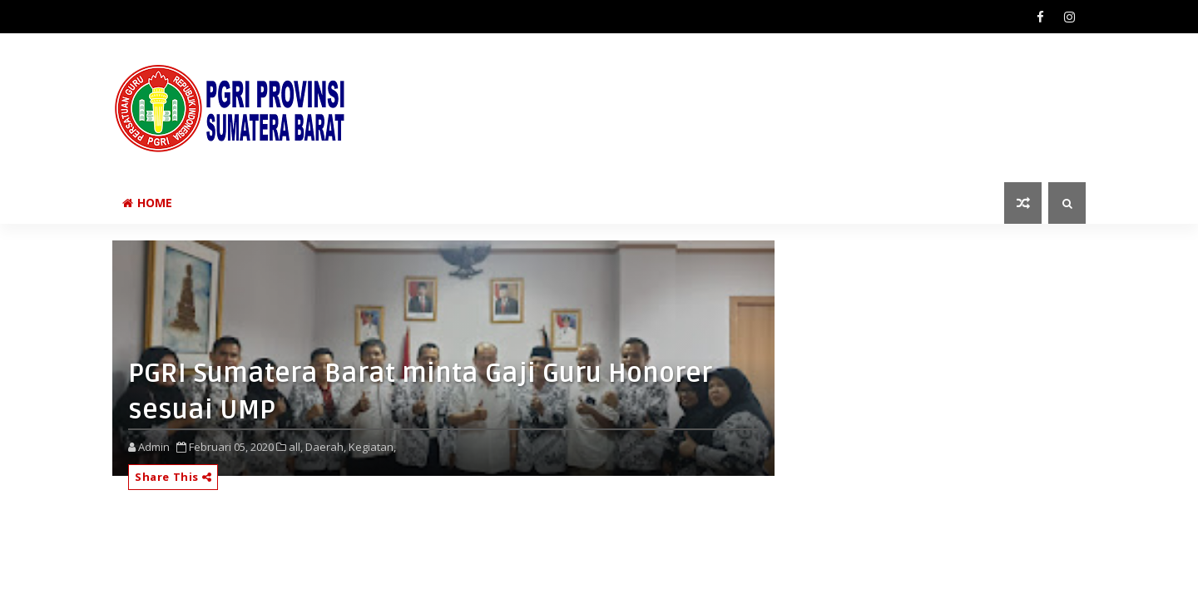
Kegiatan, (372, 446)
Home (147, 202)
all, (296, 446)
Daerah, (325, 446)
